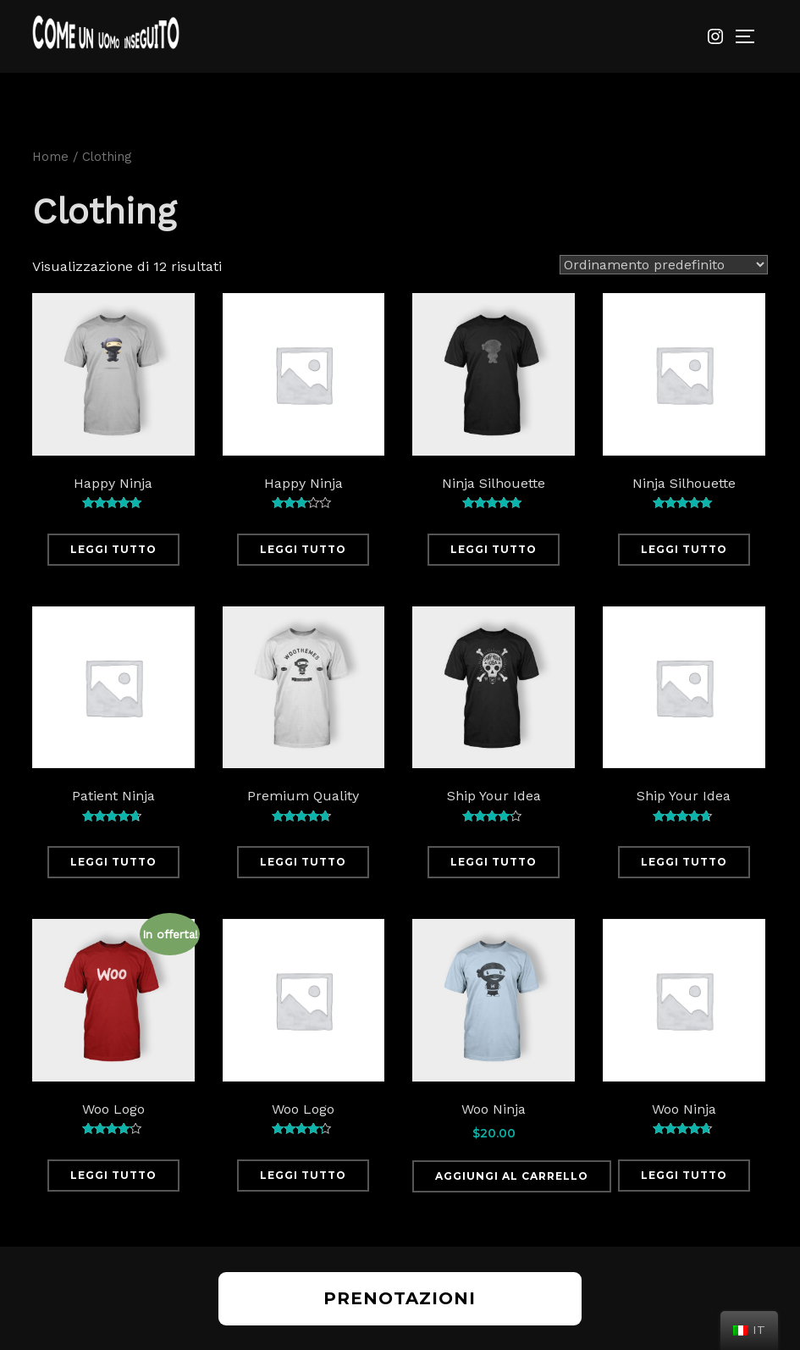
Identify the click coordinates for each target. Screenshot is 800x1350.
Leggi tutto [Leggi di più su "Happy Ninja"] (113, 549)
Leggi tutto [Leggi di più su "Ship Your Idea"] (493, 861)
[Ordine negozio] (664, 264)
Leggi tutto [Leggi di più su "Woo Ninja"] (684, 1175)
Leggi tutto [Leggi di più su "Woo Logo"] (113, 1175)
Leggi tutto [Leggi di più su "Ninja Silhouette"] (493, 549)
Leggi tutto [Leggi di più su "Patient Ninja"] (113, 861)
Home (50, 156)
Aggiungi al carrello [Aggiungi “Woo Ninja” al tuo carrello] (511, 1176)
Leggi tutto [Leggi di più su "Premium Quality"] (303, 861)
